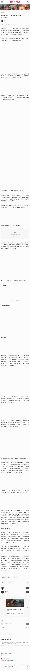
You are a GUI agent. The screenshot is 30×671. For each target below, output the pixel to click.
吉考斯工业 (12, 648)
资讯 (8, 607)
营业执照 (2, 651)
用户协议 (14, 664)
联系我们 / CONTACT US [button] (5, 664)
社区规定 (22, 664)
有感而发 (2, 12)
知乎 (1, 648)
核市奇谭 (16, 648)
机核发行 (20, 648)
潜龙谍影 (3, 577)
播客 (8, 648)
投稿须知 (11, 664)
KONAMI (15, 577)
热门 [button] (26, 627)
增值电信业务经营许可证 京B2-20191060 (6, 653)
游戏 (9, 577)
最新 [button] (28, 627)
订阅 (27, 591)
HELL (6, 587)
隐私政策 (18, 664)
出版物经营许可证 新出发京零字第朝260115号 (7, 660)
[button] (15, 234)
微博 (4, 648)
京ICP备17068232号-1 (4, 655)
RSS (23, 648)
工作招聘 (26, 664)
